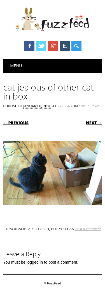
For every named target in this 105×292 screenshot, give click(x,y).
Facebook (29, 46)
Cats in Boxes (89, 105)
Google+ (53, 46)
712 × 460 (65, 105)
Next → (94, 122)
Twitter (41, 46)
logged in (35, 262)
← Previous (16, 122)
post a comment (88, 228)
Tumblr (65, 46)
